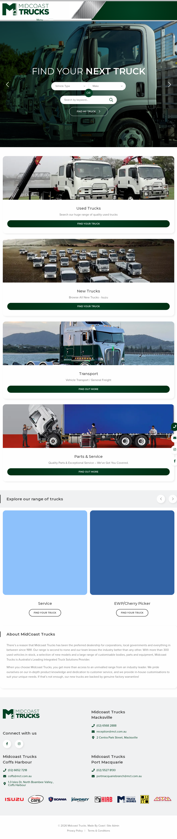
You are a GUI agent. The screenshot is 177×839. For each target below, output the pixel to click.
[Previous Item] (161, 496)
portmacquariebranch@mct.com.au (116, 773)
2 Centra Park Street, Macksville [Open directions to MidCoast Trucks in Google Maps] (114, 734)
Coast (101, 823)
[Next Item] (173, 496)
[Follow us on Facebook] (170, 461)
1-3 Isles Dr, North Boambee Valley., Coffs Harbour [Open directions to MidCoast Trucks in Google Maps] (28, 781)
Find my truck (88, 108)
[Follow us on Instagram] (170, 449)
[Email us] (170, 438)
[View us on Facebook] (7, 741)
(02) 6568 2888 (103, 723)
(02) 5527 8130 (103, 767)
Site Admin (113, 823)
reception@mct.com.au (109, 728)
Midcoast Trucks (25, 9)
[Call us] (170, 427)
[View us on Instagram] (19, 741)
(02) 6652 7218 (15, 767)
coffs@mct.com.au (17, 773)
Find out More (88, 386)
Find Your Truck (88, 221)
